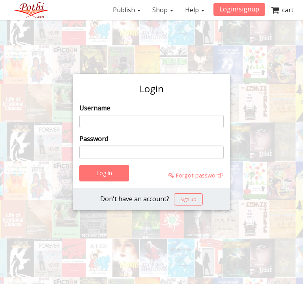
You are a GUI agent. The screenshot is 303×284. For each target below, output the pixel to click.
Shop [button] (162, 10)
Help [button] (194, 10)
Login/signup (239, 9)
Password (93, 139)
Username (94, 108)
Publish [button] (126, 10)
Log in (104, 173)
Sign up (188, 199)
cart (282, 10)
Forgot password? (196, 175)
